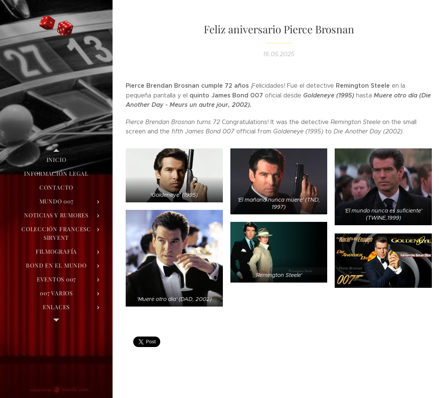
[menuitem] (56, 160)
